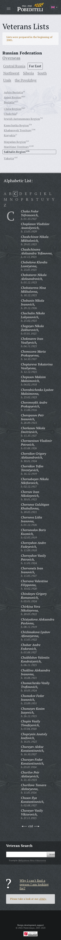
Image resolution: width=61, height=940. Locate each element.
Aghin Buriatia (13, 92)
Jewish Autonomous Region (22, 119)
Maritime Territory (16, 147)
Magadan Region (15, 142)
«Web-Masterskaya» (26, 928)
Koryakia (9, 135)
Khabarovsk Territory (17, 130)
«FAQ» (42, 899)
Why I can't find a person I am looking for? (34, 884)
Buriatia (9, 102)
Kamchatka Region (16, 125)
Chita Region (12, 109)
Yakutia (9, 158)
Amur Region (12, 97)
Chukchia (10, 114)
